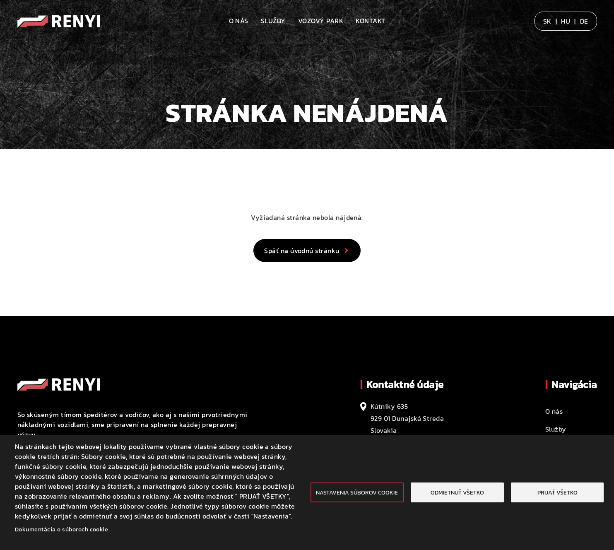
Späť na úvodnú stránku (302, 251)
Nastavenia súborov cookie (357, 492)
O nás (238, 21)
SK (547, 21)
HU (565, 21)
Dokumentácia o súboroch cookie (61, 529)
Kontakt (370, 21)
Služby (273, 21)
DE (584, 21)
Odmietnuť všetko (457, 492)
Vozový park (320, 21)
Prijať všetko (557, 492)
